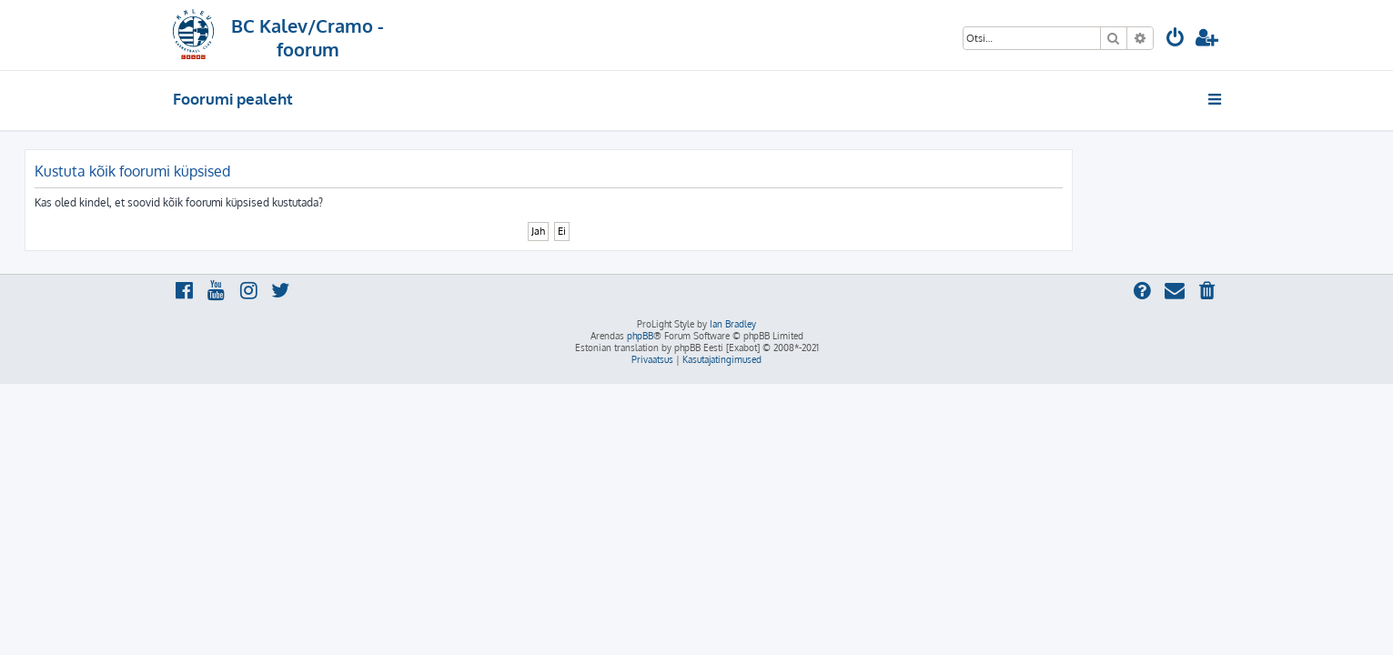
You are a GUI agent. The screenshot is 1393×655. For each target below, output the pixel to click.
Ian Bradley (733, 323)
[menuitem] (1175, 39)
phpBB (640, 335)
